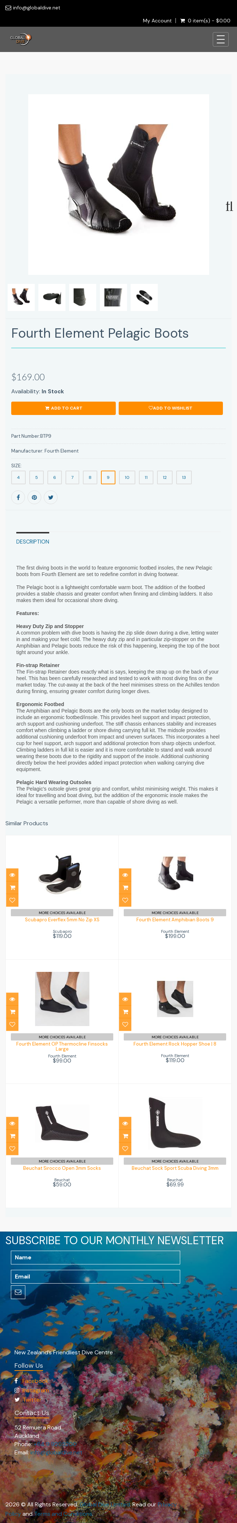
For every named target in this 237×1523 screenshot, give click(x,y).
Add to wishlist (170, 408)
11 (146, 477)
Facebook (35, 1381)
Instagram (35, 1390)
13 (184, 477)
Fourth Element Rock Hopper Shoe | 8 (175, 1044)
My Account (157, 20)
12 (165, 477)
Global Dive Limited (105, 1504)
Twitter (32, 1399)
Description (32, 541)
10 (127, 477)
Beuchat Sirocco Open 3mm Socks (62, 1168)
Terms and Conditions (63, 1514)
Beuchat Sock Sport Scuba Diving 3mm (175, 1168)
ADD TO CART (63, 408)
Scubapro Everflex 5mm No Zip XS (62, 920)
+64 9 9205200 (55, 1444)
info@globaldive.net (36, 7)
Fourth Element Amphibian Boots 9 (175, 920)
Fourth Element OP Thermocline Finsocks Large (62, 1046)
